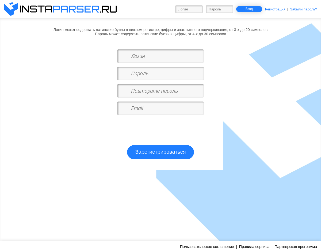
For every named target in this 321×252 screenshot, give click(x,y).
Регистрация (275, 9)
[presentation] (161, 127)
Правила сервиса (254, 247)
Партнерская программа (295, 247)
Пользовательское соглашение (207, 247)
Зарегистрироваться (160, 152)
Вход (249, 9)
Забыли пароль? (303, 9)
